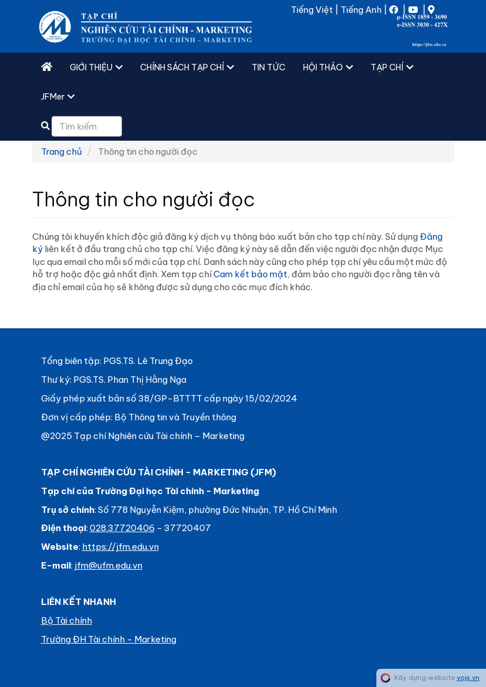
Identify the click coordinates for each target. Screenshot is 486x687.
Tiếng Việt (312, 9)
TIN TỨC (269, 67)
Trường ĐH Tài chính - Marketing (108, 639)
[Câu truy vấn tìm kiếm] (87, 126)
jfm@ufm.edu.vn (108, 565)
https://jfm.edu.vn (120, 546)
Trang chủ (61, 151)
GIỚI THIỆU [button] (96, 67)
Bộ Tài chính (66, 620)
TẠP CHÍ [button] (392, 67)
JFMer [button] (57, 96)
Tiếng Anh (361, 9)
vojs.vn (468, 678)
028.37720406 (122, 527)
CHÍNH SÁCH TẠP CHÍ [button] (187, 67)
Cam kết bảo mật (250, 274)
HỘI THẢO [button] (328, 67)
